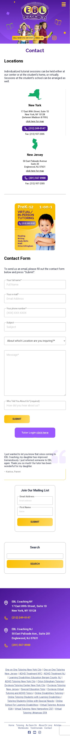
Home (11, 725)
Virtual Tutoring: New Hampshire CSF (34, 708)
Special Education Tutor (33, 689)
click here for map (35, 121)
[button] (64, 4)
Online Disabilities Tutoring (49, 693)
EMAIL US (39, 38)
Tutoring (20, 725)
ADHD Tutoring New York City (20, 681)
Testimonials (36, 728)
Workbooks (23, 728)
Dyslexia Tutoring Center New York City (25, 685)
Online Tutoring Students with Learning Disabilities (34, 697)
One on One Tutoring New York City (23, 669)
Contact (48, 728)
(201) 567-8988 (21, 644)
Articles (57, 725)
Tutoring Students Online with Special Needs (30, 701)
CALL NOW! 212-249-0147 (23, 38)
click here (42, 432)
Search (35, 547)
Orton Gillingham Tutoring (51, 681)
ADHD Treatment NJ (54, 673)
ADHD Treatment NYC (30, 673)
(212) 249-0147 (28, 223)
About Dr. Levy (45, 725)
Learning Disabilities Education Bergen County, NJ (35, 677)
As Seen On (31, 725)
